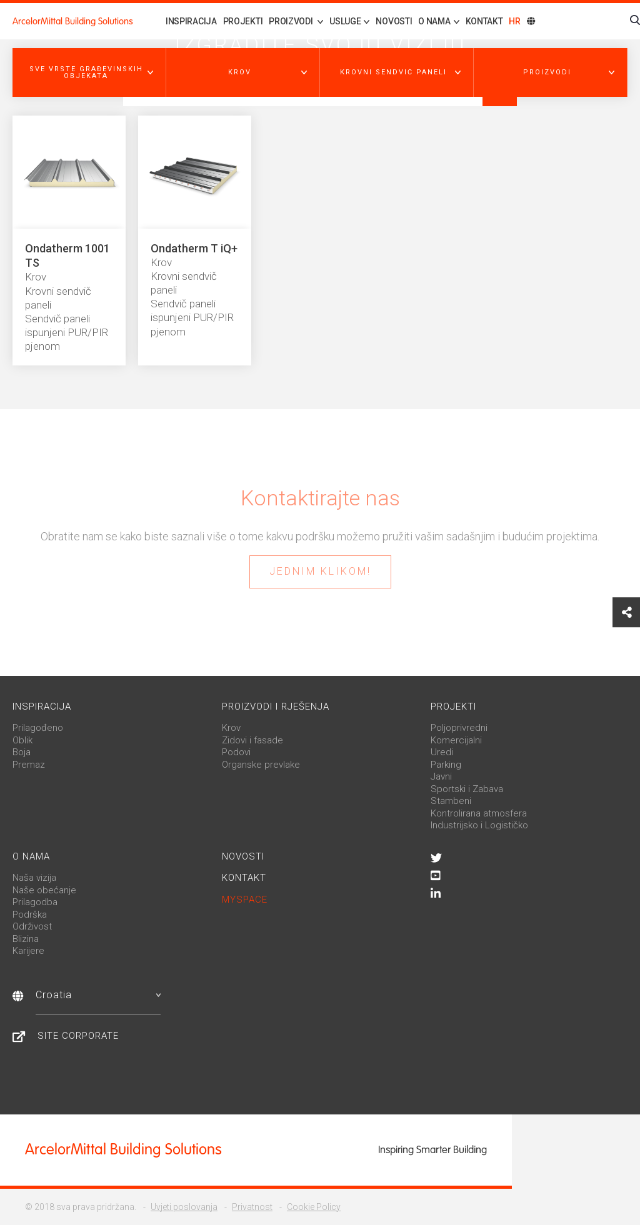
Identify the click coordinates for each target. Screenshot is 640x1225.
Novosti (394, 21)
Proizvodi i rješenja (275, 706)
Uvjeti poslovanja (184, 1207)
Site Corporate (78, 1035)
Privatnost (252, 1207)
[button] (89, 72)
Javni (441, 776)
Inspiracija (191, 21)
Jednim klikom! (320, 571)
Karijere (28, 950)
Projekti (243, 21)
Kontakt (484, 21)
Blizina (25, 939)
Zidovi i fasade (252, 740)
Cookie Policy (314, 1207)
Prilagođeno (37, 727)
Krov (231, 727)
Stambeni (451, 800)
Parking (446, 764)
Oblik (22, 740)
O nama (31, 856)
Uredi (442, 752)
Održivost (32, 926)
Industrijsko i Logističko (479, 825)
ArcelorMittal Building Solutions (72, 21)
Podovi (236, 752)
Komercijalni (456, 740)
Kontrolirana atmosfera (479, 813)
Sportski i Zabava (467, 789)
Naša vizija (34, 877)
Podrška (29, 914)
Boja (21, 752)
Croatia (98, 995)
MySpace (245, 899)
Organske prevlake (261, 764)
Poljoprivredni (459, 727)
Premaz (28, 764)
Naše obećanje (44, 890)
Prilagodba (35, 902)
